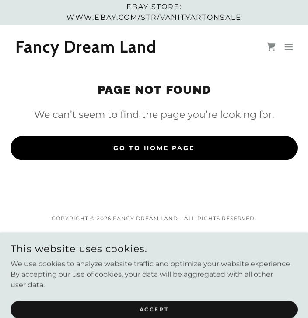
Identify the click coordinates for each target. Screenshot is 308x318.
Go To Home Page (154, 148)
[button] (289, 47)
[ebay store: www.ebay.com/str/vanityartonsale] (154, 12)
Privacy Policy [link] (154, 239)
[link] (86, 50)
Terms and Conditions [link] (154, 251)
